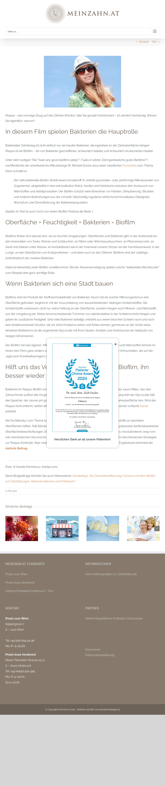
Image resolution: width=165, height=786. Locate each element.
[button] (8, 528)
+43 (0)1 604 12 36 (22, 640)
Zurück (144, 41)
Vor (154, 41)
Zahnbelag (79, 476)
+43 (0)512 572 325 (22, 671)
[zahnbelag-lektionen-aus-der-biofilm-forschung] (82, 81)
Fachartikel (129, 165)
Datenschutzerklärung (99, 655)
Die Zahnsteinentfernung (105, 476)
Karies (144, 406)
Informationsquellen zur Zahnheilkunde (111, 574)
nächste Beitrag (16, 448)
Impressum (93, 649)
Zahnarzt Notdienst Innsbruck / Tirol (29, 591)
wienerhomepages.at (109, 709)
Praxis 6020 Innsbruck (20, 582)
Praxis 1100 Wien (16, 574)
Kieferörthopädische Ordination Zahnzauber (114, 618)
